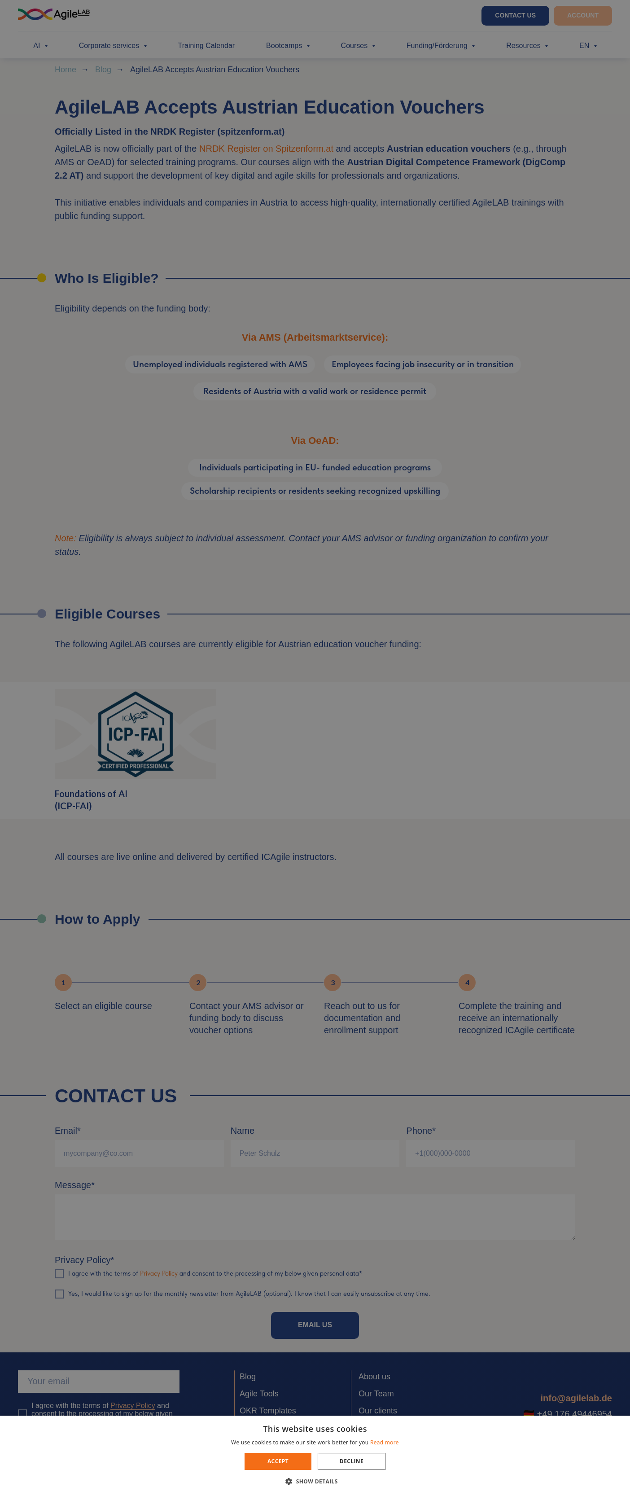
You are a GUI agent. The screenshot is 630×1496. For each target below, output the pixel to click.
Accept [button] (278, 1461)
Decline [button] (351, 1461)
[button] (315, 1481)
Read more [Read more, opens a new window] (384, 1442)
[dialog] (315, 748)
